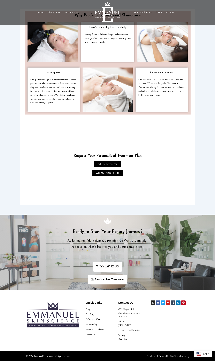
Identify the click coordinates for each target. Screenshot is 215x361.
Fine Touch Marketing (179, 356)
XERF (159, 12)
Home (40, 12)
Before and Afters (143, 12)
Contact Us (172, 12)
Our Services (72, 12)
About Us (54, 12)
